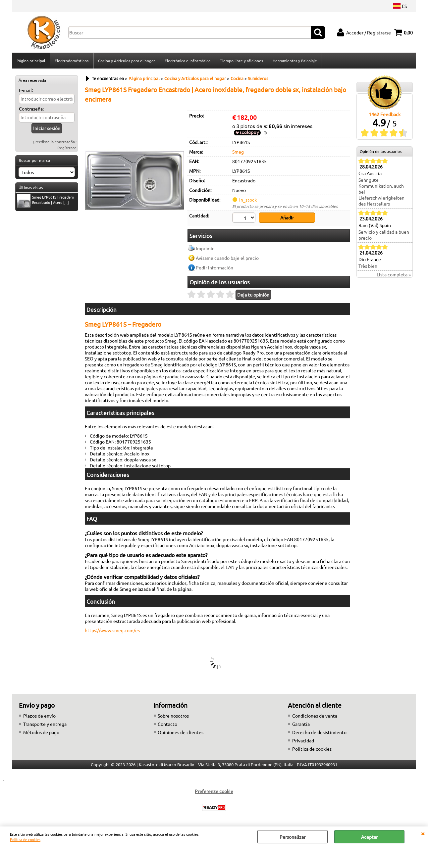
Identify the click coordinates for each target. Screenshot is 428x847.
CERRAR (423, 833)
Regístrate (67, 147)
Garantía (301, 724)
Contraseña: (31, 109)
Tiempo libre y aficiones (241, 60)
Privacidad (303, 740)
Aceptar (369, 837)
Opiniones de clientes (180, 732)
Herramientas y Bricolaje (295, 60)
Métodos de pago (41, 732)
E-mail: (26, 90)
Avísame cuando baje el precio (227, 258)
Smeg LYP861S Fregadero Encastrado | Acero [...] (45, 200)
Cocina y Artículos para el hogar (126, 60)
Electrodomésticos (71, 60)
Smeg (238, 152)
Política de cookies (25, 839)
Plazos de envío (39, 716)
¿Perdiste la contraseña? (55, 141)
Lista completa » (394, 274)
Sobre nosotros (173, 716)
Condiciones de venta (314, 716)
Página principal (31, 60)
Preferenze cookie (214, 791)
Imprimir (205, 248)
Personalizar (292, 837)
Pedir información (214, 267)
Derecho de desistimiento (319, 732)
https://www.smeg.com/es (112, 630)
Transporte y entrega (45, 724)
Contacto (167, 724)
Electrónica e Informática (187, 60)
